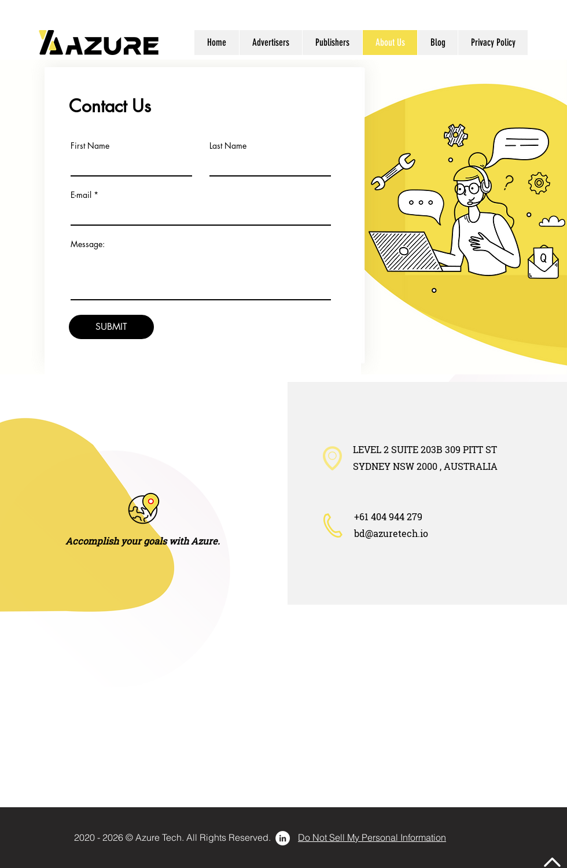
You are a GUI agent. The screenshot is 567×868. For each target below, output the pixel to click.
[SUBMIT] (111, 327)
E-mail (81, 195)
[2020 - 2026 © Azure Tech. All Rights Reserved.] (172, 837)
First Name (90, 146)
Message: (88, 244)
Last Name (227, 146)
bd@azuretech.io (391, 533)
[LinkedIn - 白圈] (282, 838)
